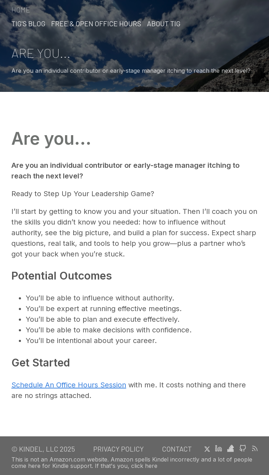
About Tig (164, 23)
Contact (177, 448)
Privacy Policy (118, 448)
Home (20, 10)
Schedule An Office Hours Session (68, 385)
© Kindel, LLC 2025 (43, 448)
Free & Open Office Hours (96, 23)
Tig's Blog (28, 23)
